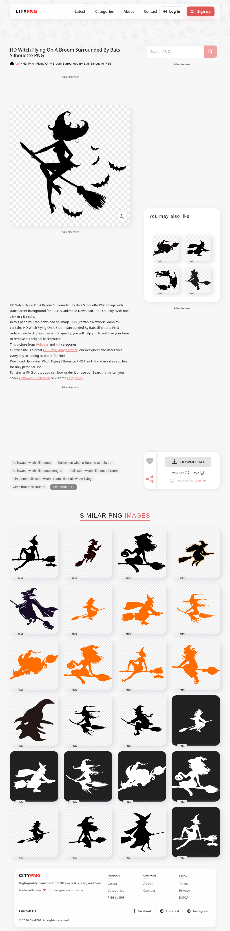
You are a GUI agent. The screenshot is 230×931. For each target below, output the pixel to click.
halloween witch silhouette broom (94, 471)
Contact (149, 891)
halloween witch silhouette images (37, 471)
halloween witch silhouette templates (84, 462)
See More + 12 (63, 487)
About (129, 11)
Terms (183, 884)
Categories (104, 11)
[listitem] (142, 911)
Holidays (42, 344)
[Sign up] (201, 11)
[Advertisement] (70, 90)
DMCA (183, 898)
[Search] (210, 52)
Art (58, 344)
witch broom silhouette (29, 487)
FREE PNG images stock (60, 350)
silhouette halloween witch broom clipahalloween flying (52, 479)
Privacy (184, 891)
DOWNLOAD (188, 462)
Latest (80, 11)
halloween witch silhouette (32, 462)
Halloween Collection (34, 378)
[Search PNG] (175, 52)
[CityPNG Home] (26, 11)
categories (75, 378)
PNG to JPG (116, 898)
